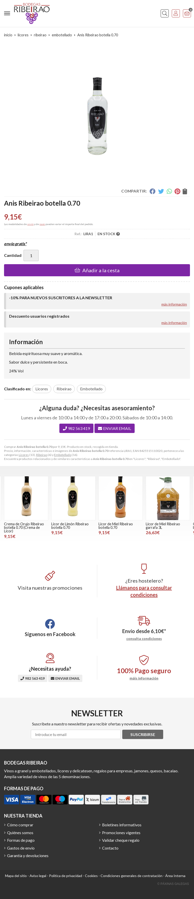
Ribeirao (41, 455)
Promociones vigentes (121, 832)
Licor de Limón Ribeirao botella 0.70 (70, 526)
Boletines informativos (121, 824)
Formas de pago (21, 840)
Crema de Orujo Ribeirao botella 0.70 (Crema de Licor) (24, 527)
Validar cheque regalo (120, 840)
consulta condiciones (144, 639)
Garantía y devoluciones (27, 855)
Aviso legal (38, 876)
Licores (24, 455)
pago (42, 224)
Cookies (91, 876)
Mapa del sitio (16, 876)
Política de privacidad (65, 876)
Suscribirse (142, 734)
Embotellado (62, 455)
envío (30, 224)
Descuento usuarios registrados (39, 316)
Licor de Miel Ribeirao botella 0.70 (116, 526)
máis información (144, 678)
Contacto (110, 848)
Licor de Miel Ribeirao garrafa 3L (163, 526)
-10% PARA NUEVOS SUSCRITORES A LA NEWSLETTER (60, 297)
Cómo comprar (20, 824)
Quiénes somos (20, 832)
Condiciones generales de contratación (131, 876)
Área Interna (175, 876)
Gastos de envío (21, 848)
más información (174, 304)
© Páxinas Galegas (173, 884)
